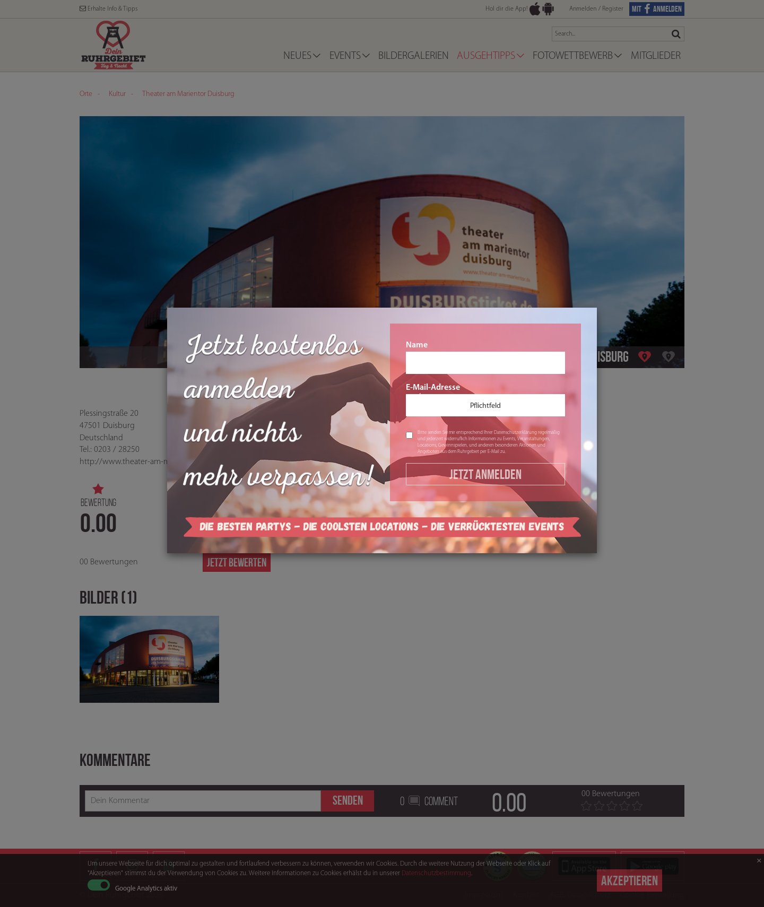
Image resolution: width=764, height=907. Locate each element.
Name (485, 357)
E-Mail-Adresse (485, 399)
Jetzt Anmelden (485, 474)
